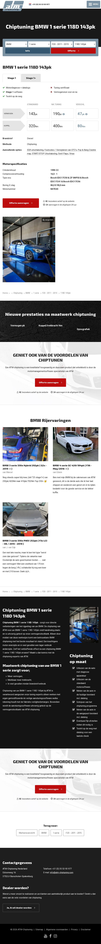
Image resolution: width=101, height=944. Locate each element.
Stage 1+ (31, 78)
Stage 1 (11, 78)
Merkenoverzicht (27, 832)
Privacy (74, 929)
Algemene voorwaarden (57, 929)
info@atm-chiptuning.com (61, 872)
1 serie (56, 832)
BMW (44, 832)
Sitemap (39, 929)
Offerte (71, 50)
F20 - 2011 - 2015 (74, 832)
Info (27, 50)
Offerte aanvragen (19, 203)
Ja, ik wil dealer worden (19, 907)
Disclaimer (86, 929)
